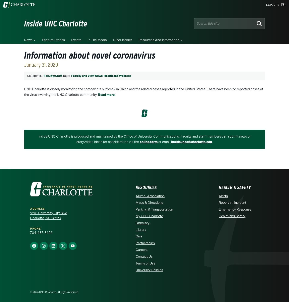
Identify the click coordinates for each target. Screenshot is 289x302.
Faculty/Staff (53, 76)
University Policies (149, 270)
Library (141, 229)
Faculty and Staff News (87, 76)
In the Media (97, 40)
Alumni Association (150, 196)
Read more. (106, 95)
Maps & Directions (149, 202)
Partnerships (145, 243)
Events (76, 40)
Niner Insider (122, 40)
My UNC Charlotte (149, 216)
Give (139, 236)
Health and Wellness (117, 76)
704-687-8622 (41, 232)
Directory (143, 223)
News (28, 40)
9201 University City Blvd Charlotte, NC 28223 (48, 215)
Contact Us (144, 256)
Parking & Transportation (154, 209)
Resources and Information (158, 40)
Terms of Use (145, 263)
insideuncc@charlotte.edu (191, 142)
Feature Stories (53, 40)
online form (149, 142)
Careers (142, 249)
